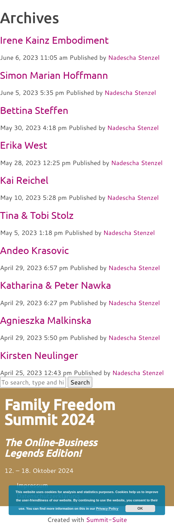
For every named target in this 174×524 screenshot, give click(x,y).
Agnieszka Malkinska (45, 320)
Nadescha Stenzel (134, 57)
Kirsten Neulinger (39, 355)
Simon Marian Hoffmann (54, 75)
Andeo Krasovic (34, 250)
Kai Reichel (24, 180)
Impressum (32, 485)
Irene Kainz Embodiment (54, 40)
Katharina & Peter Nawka (55, 285)
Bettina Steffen (34, 110)
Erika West (23, 145)
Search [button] (80, 382)
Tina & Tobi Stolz (37, 215)
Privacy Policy (107, 508)
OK (140, 508)
